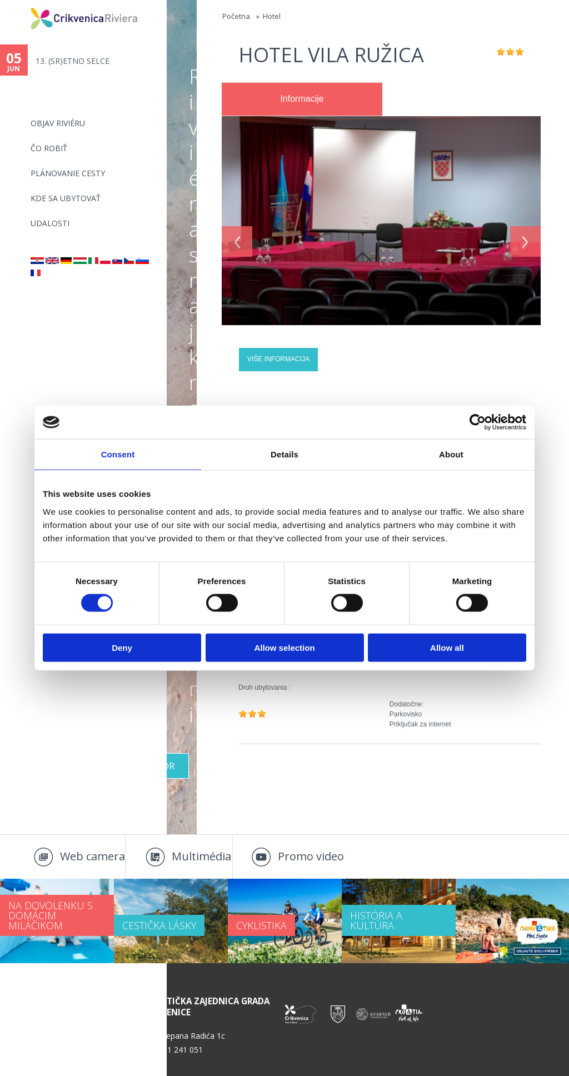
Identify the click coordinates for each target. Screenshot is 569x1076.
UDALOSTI (50, 223)
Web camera (92, 856)
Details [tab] (284, 454)
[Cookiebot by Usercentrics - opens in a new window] (477, 422)
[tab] (302, 99)
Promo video (311, 856)
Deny (122, 647)
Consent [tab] (118, 454)
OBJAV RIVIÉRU (58, 123)
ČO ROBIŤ (49, 148)
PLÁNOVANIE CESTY (68, 173)
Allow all (447, 647)
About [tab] (451, 454)
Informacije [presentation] (301, 98)
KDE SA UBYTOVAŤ (66, 198)
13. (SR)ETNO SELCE (72, 61)
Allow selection (284, 647)
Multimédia (201, 856)
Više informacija (278, 359)
